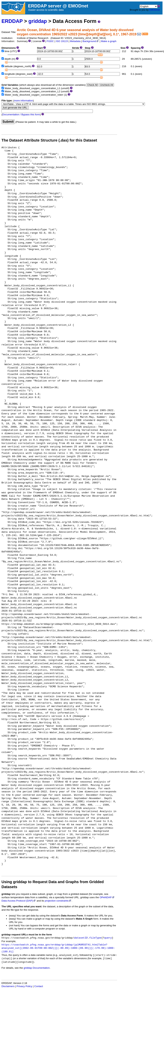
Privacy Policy (24, 986)
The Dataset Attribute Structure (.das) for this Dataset (49, 140)
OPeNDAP (107, 897)
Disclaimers (7, 986)
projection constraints (58, 900)
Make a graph (108, 41)
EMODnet (154, 9)
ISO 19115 (62, 41)
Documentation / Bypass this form (21, 114)
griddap (37, 21)
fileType (95, 937)
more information (23, 100)
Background (90, 41)
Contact (38, 986)
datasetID (81, 937)
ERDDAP (12, 21)
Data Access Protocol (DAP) (18, 900)
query (108, 937)
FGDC (50, 41)
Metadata (75, 41)
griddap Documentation (37, 967)
